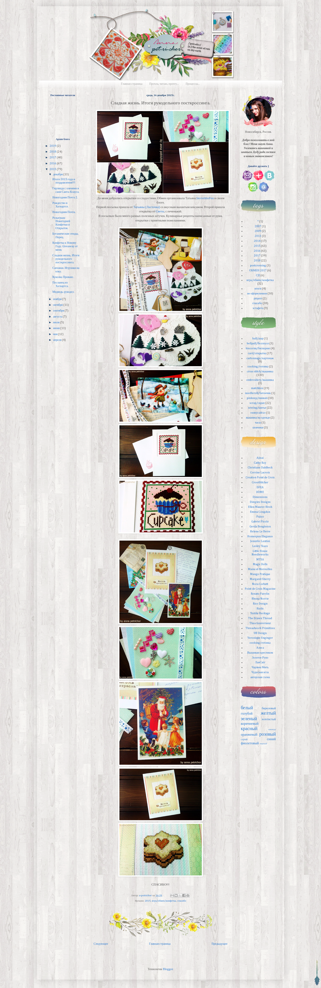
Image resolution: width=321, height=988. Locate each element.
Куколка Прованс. (63, 277)
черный (263, 743)
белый (247, 708)
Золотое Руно (260, 657)
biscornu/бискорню (258, 348)
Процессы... (193, 83)
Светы (160, 211)
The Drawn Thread (260, 618)
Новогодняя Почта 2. (65, 197)
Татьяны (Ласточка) (146, 207)
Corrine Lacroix (260, 472)
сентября (59, 310)
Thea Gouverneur (260, 623)
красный (249, 729)
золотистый (269, 719)
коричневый (250, 724)
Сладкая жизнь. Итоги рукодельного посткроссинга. (65, 259)
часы (258, 422)
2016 (53, 163)
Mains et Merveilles (260, 569)
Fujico (260, 516)
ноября (57, 299)
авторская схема (260, 677)
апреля (57, 340)
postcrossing (258, 265)
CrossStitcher (260, 482)
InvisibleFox (205, 198)
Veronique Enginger (260, 637)
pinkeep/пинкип (257, 398)
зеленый (249, 719)
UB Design (260, 633)
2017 (53, 157)
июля (56, 322)
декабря (58, 174)
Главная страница (131, 83)
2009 (258, 231)
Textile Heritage (260, 613)
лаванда (272, 729)
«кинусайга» (258, 412)
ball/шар (257, 338)
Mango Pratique (260, 574)
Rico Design (260, 603)
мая (55, 334)
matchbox (257, 388)
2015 (148, 901)
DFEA (260, 487)
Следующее (101, 943)
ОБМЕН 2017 (258, 270)
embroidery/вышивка (260, 380)
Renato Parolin (260, 593)
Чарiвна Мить (260, 667)
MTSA (260, 559)
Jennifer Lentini (260, 541)
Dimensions (260, 497)
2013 (258, 236)
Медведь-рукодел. (63, 292)
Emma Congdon (260, 511)
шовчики (257, 427)
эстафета (257, 308)
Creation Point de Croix (260, 477)
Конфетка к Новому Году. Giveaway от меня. (65, 246)
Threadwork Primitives (260, 628)
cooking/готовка (257, 366)
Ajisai (260, 457)
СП (258, 275)
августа (58, 316)
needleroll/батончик (258, 393)
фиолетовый (250, 743)
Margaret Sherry (260, 579)
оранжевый (249, 734)
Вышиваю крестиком (260, 652)
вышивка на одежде (258, 417)
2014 (257, 241)
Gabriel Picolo (260, 521)
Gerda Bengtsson (260, 526)
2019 (53, 146)
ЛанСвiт (260, 662)
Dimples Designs (260, 502)
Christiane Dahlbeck (260, 467)
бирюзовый (269, 708)
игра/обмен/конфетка (164, 901)
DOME (260, 492)
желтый (268, 713)
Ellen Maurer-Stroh (260, 507)
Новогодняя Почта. (63, 212)
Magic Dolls (260, 564)
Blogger (168, 969)
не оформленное (257, 293)
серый (244, 739)
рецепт (258, 298)
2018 (53, 151)
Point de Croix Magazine (260, 588)
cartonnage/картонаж (260, 358)
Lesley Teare (260, 546)
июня (56, 328)
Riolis (260, 608)
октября (58, 304)
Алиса (260, 647)
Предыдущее (220, 943)
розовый (267, 734)
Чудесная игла (260, 672)
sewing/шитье (257, 407)
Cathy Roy (260, 462)
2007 (258, 226)
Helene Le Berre (260, 531)
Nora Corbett (260, 584)
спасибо (181, 901)
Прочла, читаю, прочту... (164, 83)
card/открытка (257, 353)
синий (271, 739)
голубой (247, 713)
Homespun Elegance (260, 536)
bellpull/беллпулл (258, 343)
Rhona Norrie (260, 598)
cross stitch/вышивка (260, 371)
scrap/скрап (257, 403)
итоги (257, 288)
